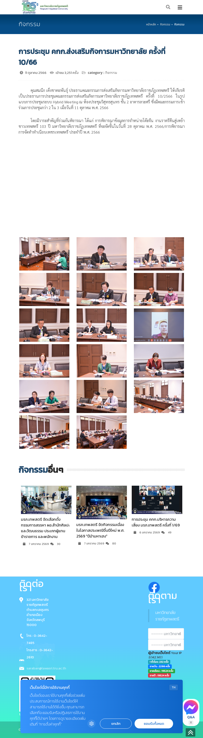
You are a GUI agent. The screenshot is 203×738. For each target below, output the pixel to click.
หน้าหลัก (151, 24)
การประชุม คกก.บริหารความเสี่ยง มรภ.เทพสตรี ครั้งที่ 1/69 (156, 522)
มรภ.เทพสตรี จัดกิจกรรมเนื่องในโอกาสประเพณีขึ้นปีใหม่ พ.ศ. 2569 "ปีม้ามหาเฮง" (100, 530)
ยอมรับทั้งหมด (154, 723)
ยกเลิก (115, 723)
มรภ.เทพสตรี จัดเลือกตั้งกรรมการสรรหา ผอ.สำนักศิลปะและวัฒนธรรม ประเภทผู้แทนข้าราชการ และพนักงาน (45, 527)
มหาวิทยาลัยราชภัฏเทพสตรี (167, 615)
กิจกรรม (165, 24)
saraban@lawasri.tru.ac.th (46, 668)
